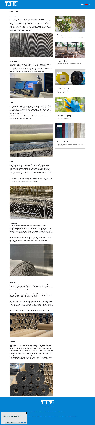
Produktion (40, 411)
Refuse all (18, 422)
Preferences (13, 422)
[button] (89, 4)
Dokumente (60, 411)
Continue (7, 422)
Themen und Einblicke (50, 411)
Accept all (23, 422)
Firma (33, 411)
